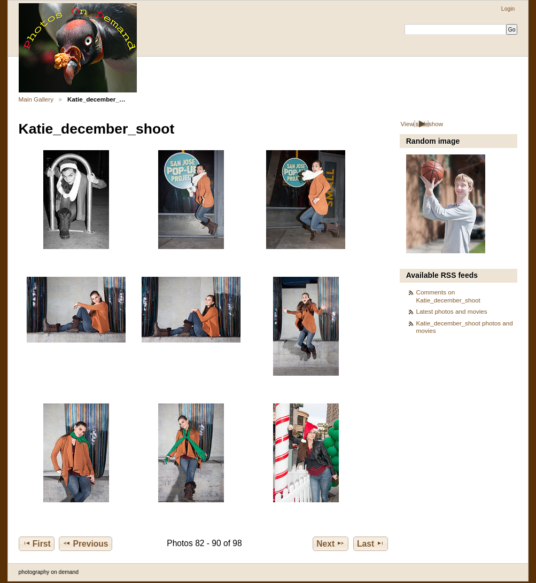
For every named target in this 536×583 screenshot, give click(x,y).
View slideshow (421, 123)
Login (508, 9)
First (36, 543)
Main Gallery (36, 99)
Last (370, 543)
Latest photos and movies (451, 311)
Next (330, 543)
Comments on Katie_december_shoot (448, 296)
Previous (85, 543)
